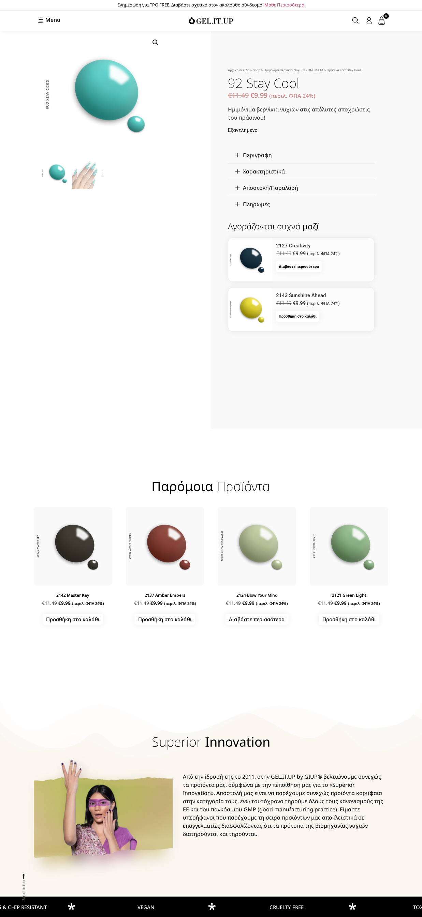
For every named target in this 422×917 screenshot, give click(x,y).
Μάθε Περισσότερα (284, 5)
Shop (256, 70)
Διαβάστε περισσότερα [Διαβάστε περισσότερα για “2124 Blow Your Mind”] (257, 619)
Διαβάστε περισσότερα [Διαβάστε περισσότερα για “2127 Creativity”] (299, 266)
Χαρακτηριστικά (264, 171)
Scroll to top (23, 890)
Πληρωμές (256, 204)
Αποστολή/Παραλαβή (270, 188)
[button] (155, 42)
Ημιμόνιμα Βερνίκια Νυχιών (284, 70)
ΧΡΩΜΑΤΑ (315, 70)
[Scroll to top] (24, 876)
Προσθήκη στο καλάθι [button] (298, 316)
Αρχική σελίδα (238, 70)
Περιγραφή (257, 155)
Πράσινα (333, 70)
